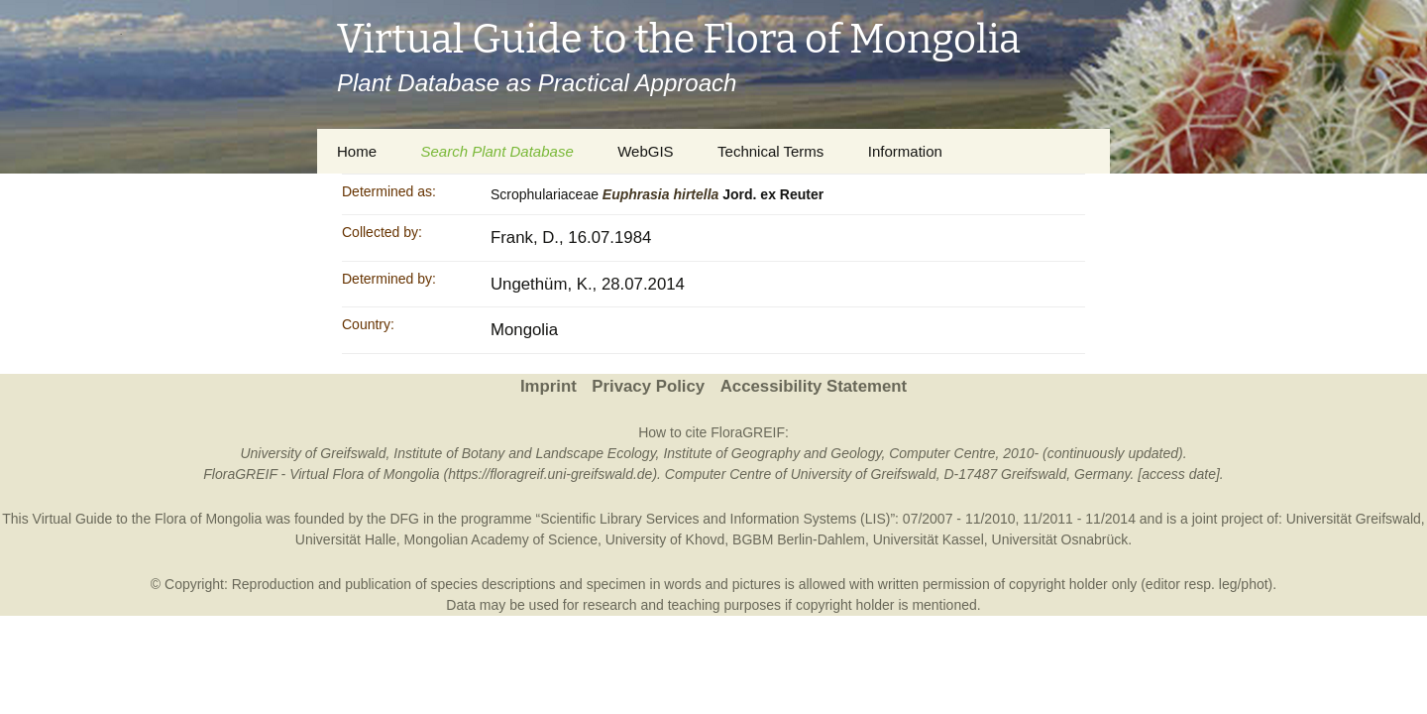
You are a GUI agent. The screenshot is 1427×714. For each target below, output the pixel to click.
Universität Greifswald (1353, 519)
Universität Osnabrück (1060, 539)
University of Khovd (665, 539)
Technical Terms (770, 151)
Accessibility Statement (813, 386)
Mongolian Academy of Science (501, 539)
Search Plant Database (496, 151)
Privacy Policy (648, 386)
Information (905, 151)
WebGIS (645, 151)
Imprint (548, 386)
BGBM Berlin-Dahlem (798, 539)
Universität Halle (345, 539)
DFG (404, 519)
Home (357, 151)
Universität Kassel (928, 539)
